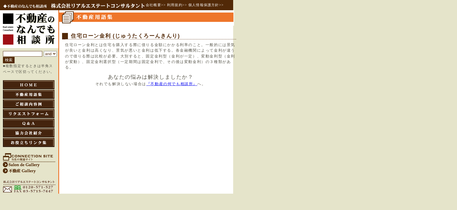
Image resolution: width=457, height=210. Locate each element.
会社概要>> (156, 5)
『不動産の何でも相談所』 (171, 84)
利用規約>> (177, 5)
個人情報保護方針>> (206, 5)
